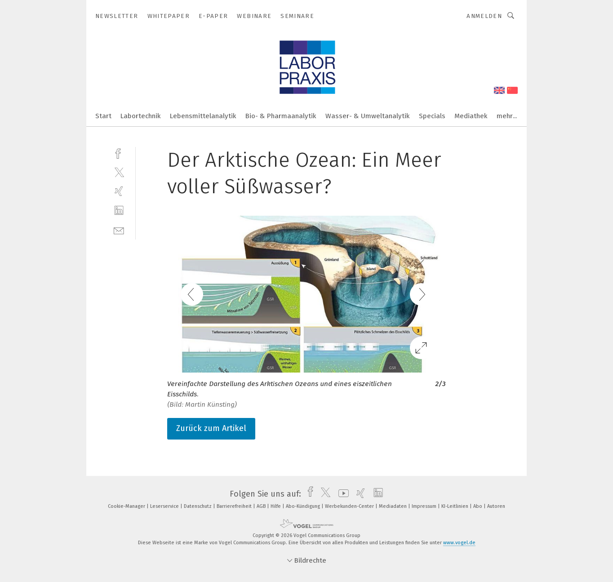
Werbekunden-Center (350, 506)
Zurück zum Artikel (211, 428)
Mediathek (471, 116)
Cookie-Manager (127, 506)
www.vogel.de (459, 543)
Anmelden (484, 16)
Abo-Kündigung (303, 506)
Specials (432, 116)
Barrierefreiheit (235, 506)
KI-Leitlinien (455, 506)
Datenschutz (198, 506)
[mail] (118, 229)
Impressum (425, 506)
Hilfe (276, 506)
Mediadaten (393, 506)
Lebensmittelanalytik (203, 116)
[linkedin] (118, 210)
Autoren (496, 506)
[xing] (118, 191)
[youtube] (341, 494)
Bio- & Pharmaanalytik (280, 116)
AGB (262, 506)
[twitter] (118, 172)
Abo (478, 506)
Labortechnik (140, 116)
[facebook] (118, 152)
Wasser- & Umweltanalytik (367, 116)
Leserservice (165, 506)
